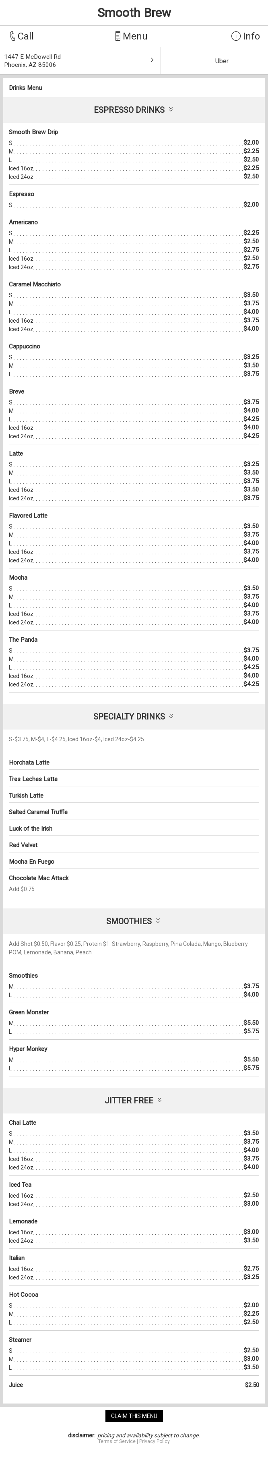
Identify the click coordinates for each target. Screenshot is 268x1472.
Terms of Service (117, 1441)
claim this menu (134, 1416)
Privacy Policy (154, 1441)
